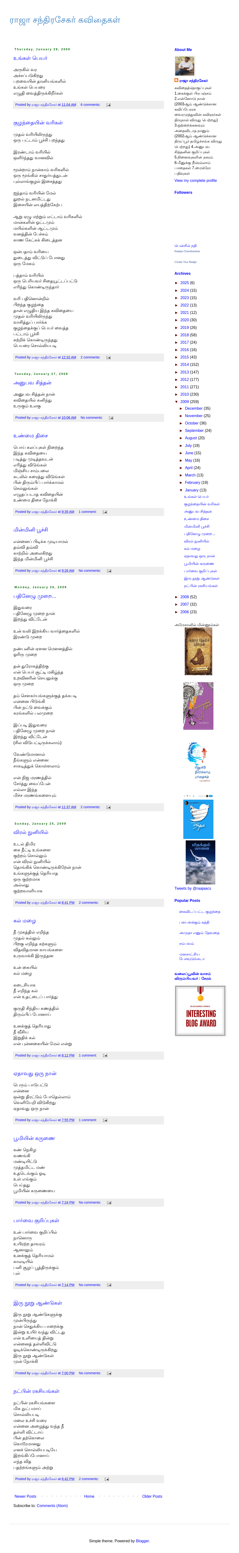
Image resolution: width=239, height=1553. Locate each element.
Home (89, 1496)
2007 (185, 604)
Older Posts (152, 1496)
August (191, 438)
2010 (185, 394)
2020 (185, 320)
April (189, 468)
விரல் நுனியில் (30, 832)
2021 (185, 313)
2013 (185, 372)
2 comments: (91, 357)
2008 (185, 597)
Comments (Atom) (52, 1506)
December (194, 408)
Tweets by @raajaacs (192, 888)
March (191, 475)
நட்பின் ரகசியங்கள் (36, 1391)
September (195, 431)
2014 (185, 365)
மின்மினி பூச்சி (30, 530)
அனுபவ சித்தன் (32, 383)
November (194, 416)
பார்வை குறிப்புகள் (36, 1220)
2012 (185, 380)
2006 (185, 612)
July (189, 446)
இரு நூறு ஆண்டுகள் (37, 1303)
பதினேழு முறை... (34, 596)
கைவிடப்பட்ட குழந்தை (199, 911)
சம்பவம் (186, 943)
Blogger (142, 1541)
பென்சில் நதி (185, 246)
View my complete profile (195, 181)
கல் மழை (24, 921)
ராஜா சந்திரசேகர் (193, 81)
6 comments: (91, 105)
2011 (185, 387)
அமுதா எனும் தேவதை (199, 933)
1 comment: (88, 512)
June (189, 453)
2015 (185, 357)
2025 (185, 283)
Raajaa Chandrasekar (187, 251)
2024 (185, 290)
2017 (185, 342)
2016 (185, 350)
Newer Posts (25, 1496)
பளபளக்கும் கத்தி (194, 922)
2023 (185, 298)
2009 (185, 402)
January (192, 490)
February (193, 482)
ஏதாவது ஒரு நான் (34, 1073)
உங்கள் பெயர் (30, 58)
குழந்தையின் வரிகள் (38, 123)
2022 (185, 305)
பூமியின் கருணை (34, 1138)
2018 (185, 335)
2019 (185, 328)
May (189, 460)
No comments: (92, 417)
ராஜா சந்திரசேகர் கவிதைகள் (65, 20)
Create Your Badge (185, 262)
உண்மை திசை (30, 436)
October (192, 423)
